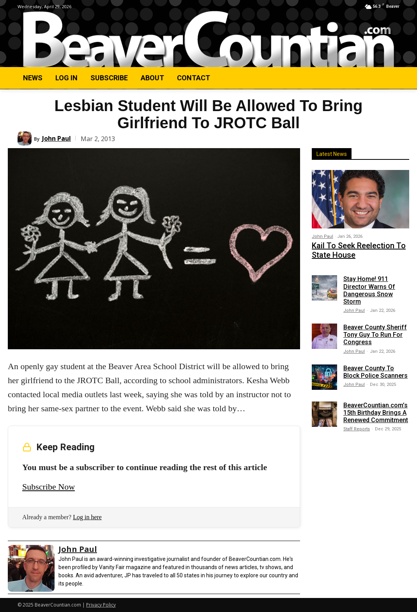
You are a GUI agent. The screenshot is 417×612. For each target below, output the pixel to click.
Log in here (87, 517)
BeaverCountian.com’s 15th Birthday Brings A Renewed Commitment (375, 409)
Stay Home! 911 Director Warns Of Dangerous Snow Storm (369, 287)
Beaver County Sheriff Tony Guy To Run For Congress (375, 331)
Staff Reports (356, 425)
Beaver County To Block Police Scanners (375, 368)
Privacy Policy (101, 604)
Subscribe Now (48, 487)
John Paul (56, 138)
